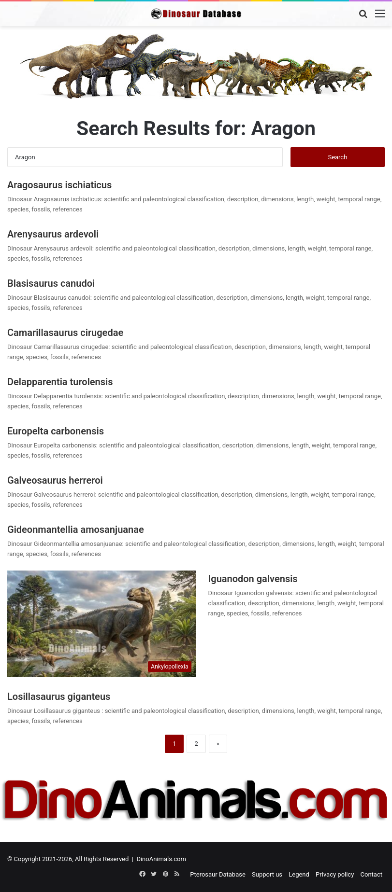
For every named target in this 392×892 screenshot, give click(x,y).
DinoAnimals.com (161, 859)
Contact (371, 874)
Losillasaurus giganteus (60, 696)
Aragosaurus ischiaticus (59, 185)
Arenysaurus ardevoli (53, 234)
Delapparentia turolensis (60, 382)
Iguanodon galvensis (253, 579)
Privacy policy (335, 874)
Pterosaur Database (218, 874)
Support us (267, 874)
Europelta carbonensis (55, 431)
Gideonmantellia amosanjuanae (75, 529)
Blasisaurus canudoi (51, 283)
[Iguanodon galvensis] (101, 624)
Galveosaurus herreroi (55, 480)
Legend (299, 874)
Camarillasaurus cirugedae (65, 332)
